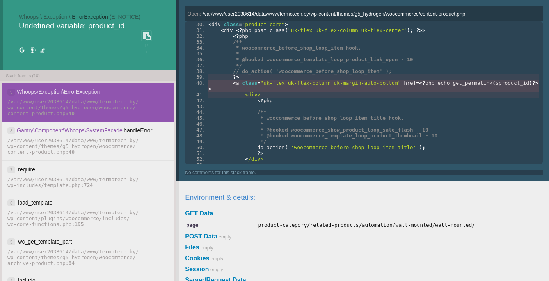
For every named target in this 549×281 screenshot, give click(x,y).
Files (192, 247)
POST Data (201, 236)
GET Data (199, 213)
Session (197, 269)
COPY (146, 36)
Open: (326, 14)
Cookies (197, 258)
